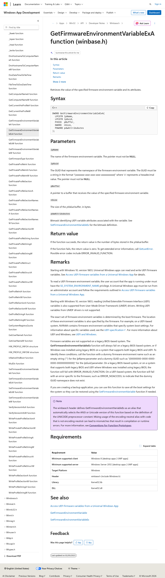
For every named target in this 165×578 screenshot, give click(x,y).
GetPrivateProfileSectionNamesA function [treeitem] (23, 211)
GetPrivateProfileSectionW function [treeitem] (21, 230)
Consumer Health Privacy (88, 575)
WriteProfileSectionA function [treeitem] (23, 475)
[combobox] (21, 27)
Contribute (54, 575)
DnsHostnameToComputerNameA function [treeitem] (24, 57)
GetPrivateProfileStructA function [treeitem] (20, 274)
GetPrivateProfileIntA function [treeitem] (23, 169)
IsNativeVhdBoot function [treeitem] (21, 357)
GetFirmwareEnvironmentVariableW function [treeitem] (24, 151)
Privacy (66, 575)
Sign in (158, 3)
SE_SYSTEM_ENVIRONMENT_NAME (79, 285)
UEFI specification (113, 330)
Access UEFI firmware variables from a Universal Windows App (100, 274)
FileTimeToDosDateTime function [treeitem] (20, 86)
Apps (61, 23)
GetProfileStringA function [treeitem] (21, 314)
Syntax (56, 64)
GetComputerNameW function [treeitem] (23, 99)
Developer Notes (97, 23)
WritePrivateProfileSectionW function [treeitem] (22, 429)
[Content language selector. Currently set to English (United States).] (16, 568)
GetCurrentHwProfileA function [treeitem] (23, 105)
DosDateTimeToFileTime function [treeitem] (20, 76)
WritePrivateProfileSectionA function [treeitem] (22, 420)
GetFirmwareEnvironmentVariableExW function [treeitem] (24, 141)
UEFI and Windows (86, 334)
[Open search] (150, 4)
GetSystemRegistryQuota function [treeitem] (21, 327)
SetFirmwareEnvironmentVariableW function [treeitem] (24, 399)
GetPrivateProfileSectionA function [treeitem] (21, 192)
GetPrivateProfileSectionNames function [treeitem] (23, 202)
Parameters (58, 68)
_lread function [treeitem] (16, 44)
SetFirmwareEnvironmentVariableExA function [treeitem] (24, 380)
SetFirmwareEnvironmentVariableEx (69, 224)
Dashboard (154, 12)
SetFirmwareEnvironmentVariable (117, 391)
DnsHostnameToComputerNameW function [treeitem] (24, 67)
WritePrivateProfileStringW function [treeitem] (21, 448)
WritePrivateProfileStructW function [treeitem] (21, 467)
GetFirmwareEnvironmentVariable (68, 512)
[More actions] (154, 23)
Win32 (72, 23)
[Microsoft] (6, 4)
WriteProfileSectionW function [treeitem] (23, 481)
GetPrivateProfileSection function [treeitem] (20, 183)
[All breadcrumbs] (53, 23)
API (82, 23)
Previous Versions (27, 575)
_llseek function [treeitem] (16, 33)
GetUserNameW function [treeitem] (21, 340)
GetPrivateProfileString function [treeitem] (24, 238)
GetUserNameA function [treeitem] (20, 335)
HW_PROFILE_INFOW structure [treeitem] (24, 352)
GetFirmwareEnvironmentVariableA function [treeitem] (24, 122)
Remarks (57, 76)
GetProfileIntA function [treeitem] (20, 291)
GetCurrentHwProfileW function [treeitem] (20, 113)
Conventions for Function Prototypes (110, 425)
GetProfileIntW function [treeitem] (20, 297)
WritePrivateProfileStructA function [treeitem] (21, 458)
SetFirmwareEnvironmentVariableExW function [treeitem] (24, 390)
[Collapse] (38, 21)
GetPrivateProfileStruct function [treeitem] (20, 264)
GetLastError (146, 248)
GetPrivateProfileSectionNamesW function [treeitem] (23, 221)
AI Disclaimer (8, 575)
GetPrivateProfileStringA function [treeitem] (20, 245)
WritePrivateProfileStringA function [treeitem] (21, 439)
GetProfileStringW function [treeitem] (21, 319)
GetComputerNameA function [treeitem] (23, 93)
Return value (59, 72)
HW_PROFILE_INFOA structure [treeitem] (23, 346)
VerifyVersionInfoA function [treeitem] (22, 407)
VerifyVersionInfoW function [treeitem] (22, 412)
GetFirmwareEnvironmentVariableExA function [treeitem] (24, 132)
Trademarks (127, 575)
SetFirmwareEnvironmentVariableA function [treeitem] (24, 371)
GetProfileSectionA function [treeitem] (22, 302)
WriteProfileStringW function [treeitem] (22, 492)
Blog (41, 575)
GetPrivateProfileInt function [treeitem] (22, 164)
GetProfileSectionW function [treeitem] (22, 308)
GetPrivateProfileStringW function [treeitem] (20, 255)
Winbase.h (115, 23)
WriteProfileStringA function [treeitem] (22, 486)
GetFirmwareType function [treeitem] (21, 158)
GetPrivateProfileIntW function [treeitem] (23, 175)
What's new (138, 12)
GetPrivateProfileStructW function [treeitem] (21, 283)
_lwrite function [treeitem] (16, 50)
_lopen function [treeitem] (16, 39)
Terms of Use (112, 575)
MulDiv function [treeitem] (16, 363)
